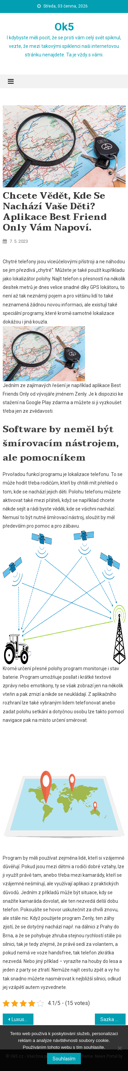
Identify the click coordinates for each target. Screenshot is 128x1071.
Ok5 (64, 26)
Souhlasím (64, 1058)
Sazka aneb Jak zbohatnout (113, 1019)
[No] (119, 1048)
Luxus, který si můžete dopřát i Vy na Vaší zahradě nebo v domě (22, 1019)
